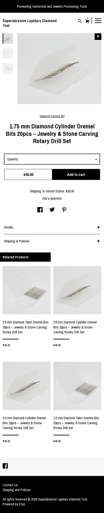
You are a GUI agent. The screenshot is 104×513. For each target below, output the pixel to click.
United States (55, 191)
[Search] (80, 22)
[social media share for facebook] (40, 210)
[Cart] (87, 22)
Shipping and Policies (17, 489)
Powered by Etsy (14, 504)
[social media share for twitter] (52, 210)
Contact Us (10, 485)
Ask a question (52, 198)
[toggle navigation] (98, 20)
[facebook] (5, 466)
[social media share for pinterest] (64, 210)
